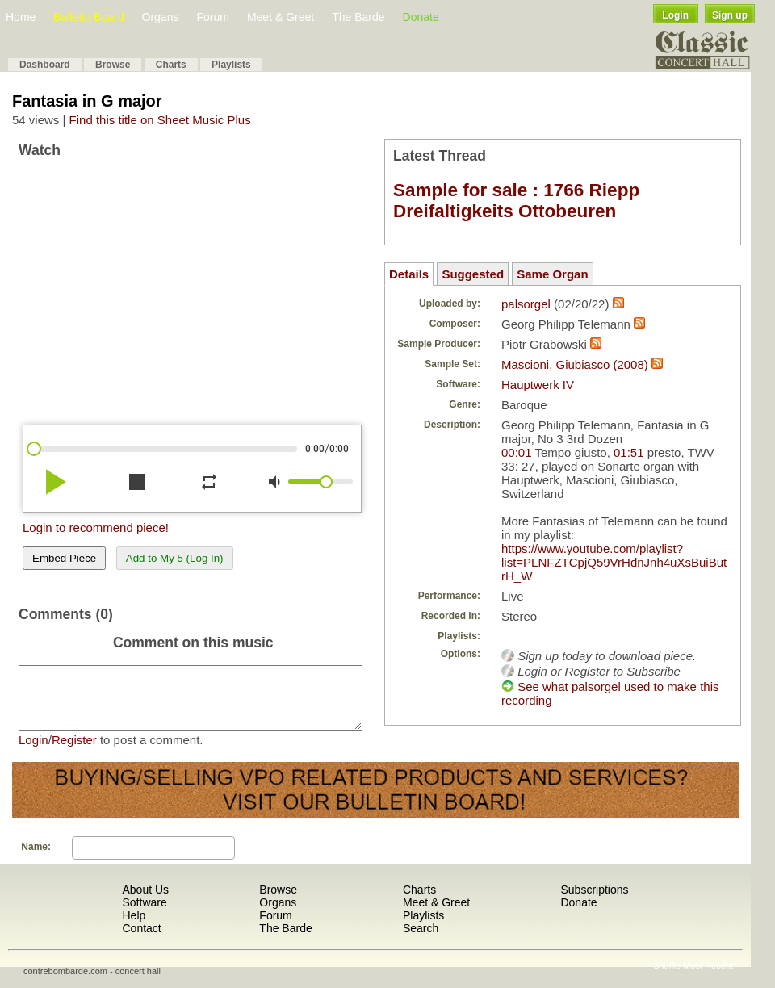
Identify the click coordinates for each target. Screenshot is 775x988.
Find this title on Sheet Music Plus (160, 120)
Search (420, 940)
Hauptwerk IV (537, 384)
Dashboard (44, 64)
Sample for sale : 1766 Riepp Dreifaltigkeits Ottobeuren (516, 200)
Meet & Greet (280, 16)
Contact (141, 940)
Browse (112, 64)
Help (133, 927)
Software (144, 914)
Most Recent (708, 977)
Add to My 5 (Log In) (175, 558)
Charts (171, 64)
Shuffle (667, 977)
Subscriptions (594, 901)
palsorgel (526, 304)
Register (74, 752)
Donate (421, 16)
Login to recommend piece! (96, 527)
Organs (160, 16)
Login (675, 15)
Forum (212, 16)
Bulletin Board (88, 16)
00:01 (516, 452)
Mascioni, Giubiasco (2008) (574, 364)
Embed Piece (64, 558)
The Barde (358, 16)
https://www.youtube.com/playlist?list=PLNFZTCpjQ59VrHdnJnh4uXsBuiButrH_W (614, 562)
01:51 (629, 452)
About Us (145, 901)
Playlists (231, 64)
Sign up (730, 15)
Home (21, 16)
